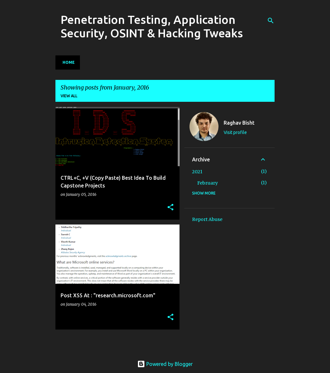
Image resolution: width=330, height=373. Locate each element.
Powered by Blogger (165, 364)
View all (69, 96)
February (207, 183)
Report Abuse (207, 219)
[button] (170, 207)
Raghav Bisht (239, 123)
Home (69, 62)
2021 (197, 172)
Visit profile (235, 132)
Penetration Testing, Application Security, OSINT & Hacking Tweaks (152, 26)
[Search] (271, 20)
